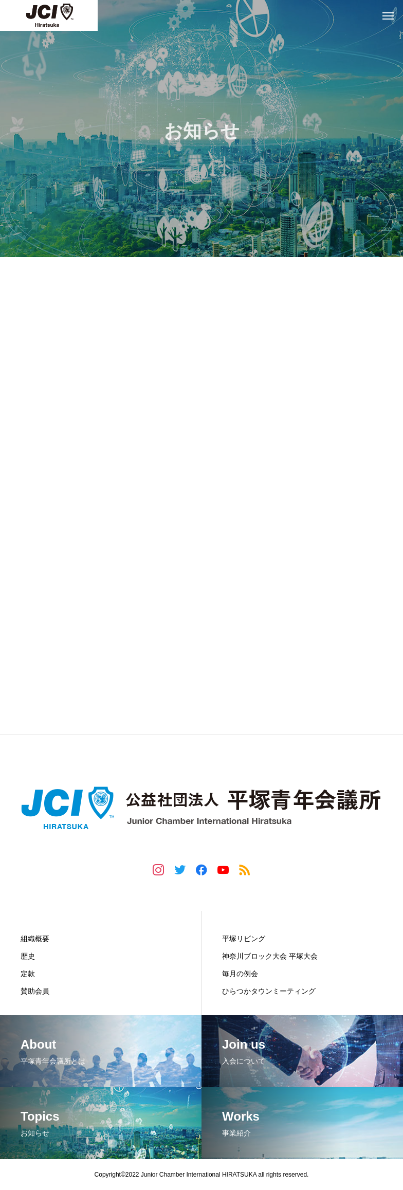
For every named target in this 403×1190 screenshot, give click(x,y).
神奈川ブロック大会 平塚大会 (270, 956)
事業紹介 (238, 916)
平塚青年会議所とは (58, 916)
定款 (28, 973)
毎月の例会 (240, 973)
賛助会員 (35, 991)
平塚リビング (243, 939)
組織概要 (35, 939)
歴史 (28, 956)
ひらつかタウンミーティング (269, 991)
